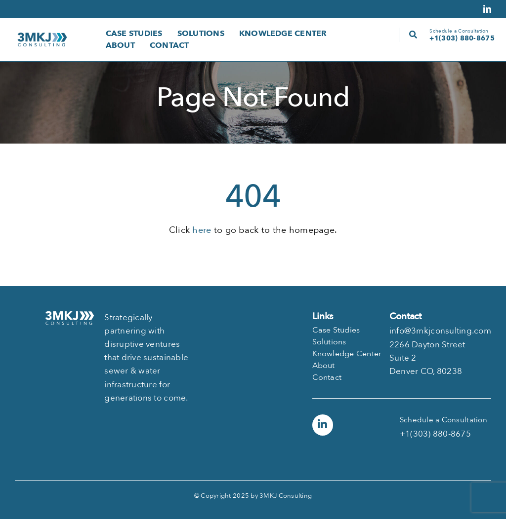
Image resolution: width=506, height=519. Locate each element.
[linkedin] (487, 9)
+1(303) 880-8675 (461, 38)
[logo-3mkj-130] (42, 37)
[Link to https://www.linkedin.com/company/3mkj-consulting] (322, 424)
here (201, 230)
